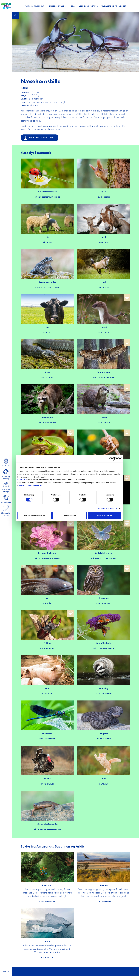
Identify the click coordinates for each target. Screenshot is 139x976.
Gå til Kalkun (47, 784)
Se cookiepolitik (107, 508)
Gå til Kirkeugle (104, 603)
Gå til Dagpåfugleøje (104, 648)
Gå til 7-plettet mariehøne (47, 197)
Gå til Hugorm (104, 739)
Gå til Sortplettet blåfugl (103, 558)
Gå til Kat (103, 784)
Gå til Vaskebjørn (47, 423)
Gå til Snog (47, 377)
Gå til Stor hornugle (103, 377)
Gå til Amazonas (47, 901)
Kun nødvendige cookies (34, 515)
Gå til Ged (104, 242)
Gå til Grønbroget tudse (47, 287)
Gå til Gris (47, 694)
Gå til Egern (104, 197)
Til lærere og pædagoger (114, 6)
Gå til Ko (47, 332)
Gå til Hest (104, 287)
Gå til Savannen (104, 901)
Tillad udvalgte (69, 515)
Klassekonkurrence (57, 6)
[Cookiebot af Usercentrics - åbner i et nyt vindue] (111, 459)
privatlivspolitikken (30, 485)
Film (73, 6)
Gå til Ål (47, 603)
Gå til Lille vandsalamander (47, 829)
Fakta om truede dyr (34, 6)
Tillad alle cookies (104, 515)
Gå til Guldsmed (47, 739)
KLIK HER (22, 480)
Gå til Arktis (47, 958)
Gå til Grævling (104, 694)
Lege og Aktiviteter (88, 6)
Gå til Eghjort (47, 648)
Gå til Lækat (104, 332)
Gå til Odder (104, 423)
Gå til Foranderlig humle (47, 558)
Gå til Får (47, 242)
